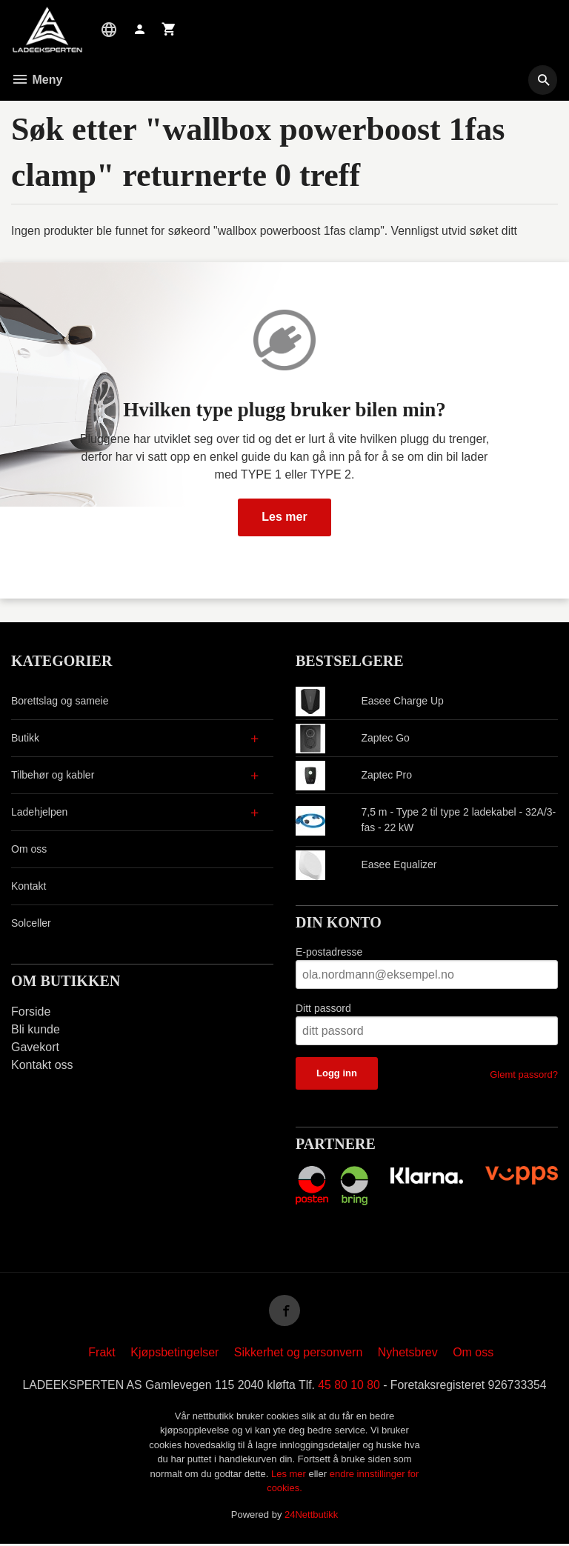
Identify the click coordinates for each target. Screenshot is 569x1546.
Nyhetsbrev (408, 1354)
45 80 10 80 (350, 1387)
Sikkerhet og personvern (298, 1354)
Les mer (284, 516)
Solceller (31, 923)
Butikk (25, 738)
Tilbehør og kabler (52, 775)
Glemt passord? (524, 1074)
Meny (36, 79)
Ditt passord (323, 1008)
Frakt (101, 1354)
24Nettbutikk (311, 1516)
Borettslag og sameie (60, 701)
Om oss (29, 849)
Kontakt (28, 886)
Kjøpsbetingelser (174, 1354)
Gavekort (35, 1047)
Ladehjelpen (39, 812)
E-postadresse (329, 952)
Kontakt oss (42, 1065)
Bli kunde (35, 1029)
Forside (30, 1011)
